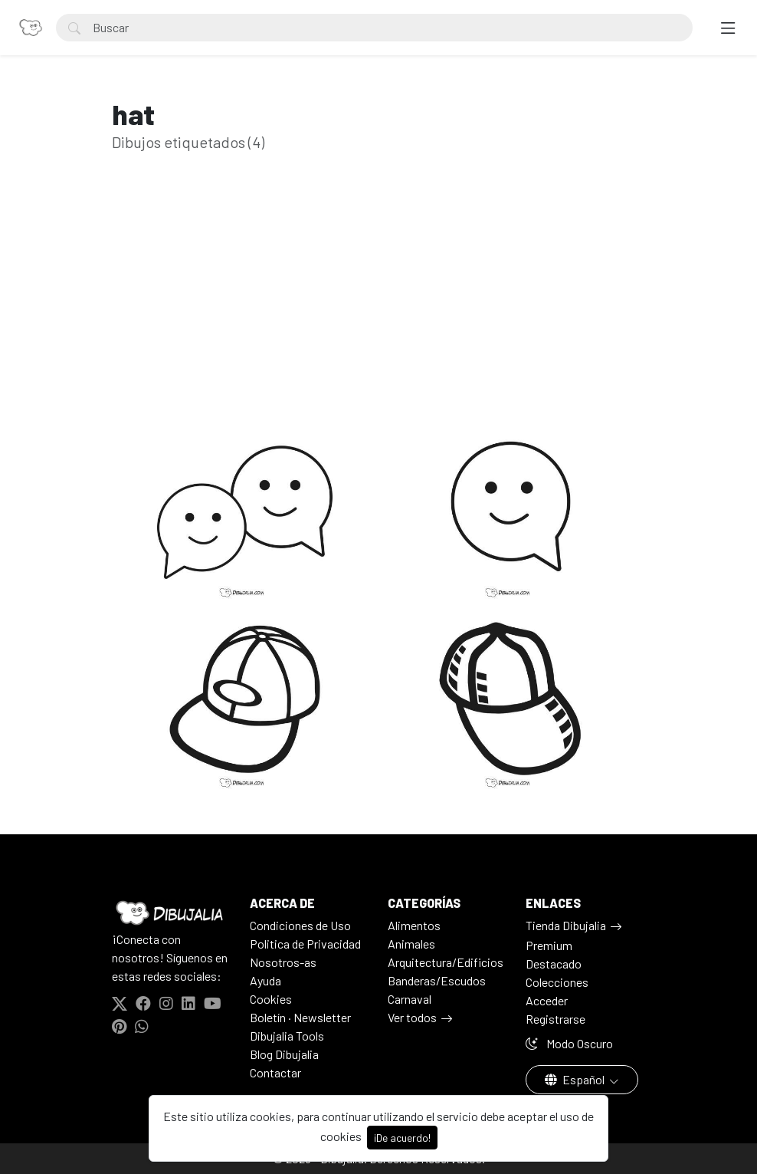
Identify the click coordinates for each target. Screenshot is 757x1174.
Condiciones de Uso (300, 925)
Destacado (554, 963)
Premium (549, 945)
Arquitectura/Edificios (445, 962)
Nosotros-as (283, 962)
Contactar (275, 1072)
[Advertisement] (378, 309)
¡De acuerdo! (402, 1137)
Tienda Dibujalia (566, 925)
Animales (411, 943)
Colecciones (557, 982)
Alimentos (414, 925)
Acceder (547, 1000)
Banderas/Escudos (437, 980)
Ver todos (412, 1017)
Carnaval (409, 998)
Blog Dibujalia (284, 1054)
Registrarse (555, 1018)
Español (576, 1079)
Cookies (271, 998)
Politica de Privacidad (305, 943)
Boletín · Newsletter (300, 1017)
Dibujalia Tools (287, 1035)
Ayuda (265, 980)
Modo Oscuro (569, 1043)
